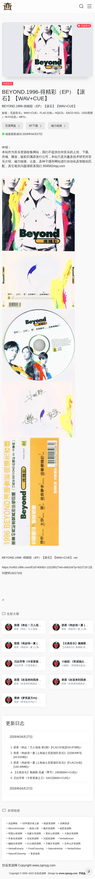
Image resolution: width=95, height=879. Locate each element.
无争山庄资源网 (72, 843)
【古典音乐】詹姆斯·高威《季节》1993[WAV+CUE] (44, 772)
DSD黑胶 (87, 112)
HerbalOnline (74, 848)
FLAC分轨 (46, 112)
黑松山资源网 (52, 833)
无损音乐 (7, 83)
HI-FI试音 (10, 116)
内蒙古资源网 (34, 833)
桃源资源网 (49, 823)
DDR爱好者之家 (30, 823)
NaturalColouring (17, 853)
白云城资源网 (34, 843)
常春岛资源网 (15, 838)
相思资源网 (65, 828)
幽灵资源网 (49, 828)
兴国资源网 (49, 838)
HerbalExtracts (16, 848)
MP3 (22, 116)
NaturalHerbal (55, 848)
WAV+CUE (30, 112)
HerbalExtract (67, 838)
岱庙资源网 (33, 838)
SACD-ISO (72, 112)
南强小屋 (34, 828)
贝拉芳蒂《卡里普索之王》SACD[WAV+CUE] (41, 777)
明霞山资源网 (15, 833)
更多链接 (35, 853)
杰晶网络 (13, 823)
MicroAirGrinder (16, 828)
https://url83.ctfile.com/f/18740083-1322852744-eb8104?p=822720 (45, 567)
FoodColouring (35, 848)
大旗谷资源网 (71, 833)
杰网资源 (64, 823)
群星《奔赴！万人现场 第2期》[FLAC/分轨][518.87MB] (46, 747)
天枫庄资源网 (52, 843)
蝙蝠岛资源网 (15, 843)
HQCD (59, 112)
